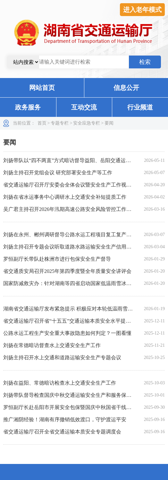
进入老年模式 (142, 9)
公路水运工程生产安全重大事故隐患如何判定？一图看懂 (67, 333)
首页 (42, 123)
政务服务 (28, 107)
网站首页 (42, 87)
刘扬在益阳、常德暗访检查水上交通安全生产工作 (59, 383)
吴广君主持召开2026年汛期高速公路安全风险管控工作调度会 (72, 209)
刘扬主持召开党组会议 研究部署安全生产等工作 (57, 172)
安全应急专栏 (86, 123)
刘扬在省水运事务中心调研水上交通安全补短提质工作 (64, 197)
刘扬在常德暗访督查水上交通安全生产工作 (52, 345)
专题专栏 (60, 123)
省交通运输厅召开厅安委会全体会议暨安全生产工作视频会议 (72, 185)
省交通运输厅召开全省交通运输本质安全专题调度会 (62, 431)
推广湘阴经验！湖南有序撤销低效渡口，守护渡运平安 (64, 419)
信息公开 (126, 87)
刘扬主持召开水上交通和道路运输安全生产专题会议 (62, 357)
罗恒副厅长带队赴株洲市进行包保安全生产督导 (57, 259)
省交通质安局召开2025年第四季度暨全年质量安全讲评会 (67, 271)
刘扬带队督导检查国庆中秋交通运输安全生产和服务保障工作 (72, 395)
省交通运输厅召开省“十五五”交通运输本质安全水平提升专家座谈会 (79, 321)
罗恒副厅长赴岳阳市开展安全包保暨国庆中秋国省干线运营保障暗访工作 (85, 407)
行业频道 (140, 107)
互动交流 (84, 107)
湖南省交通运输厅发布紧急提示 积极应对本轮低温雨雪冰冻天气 (75, 308)
